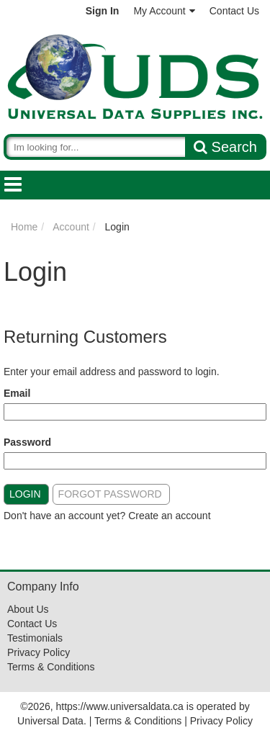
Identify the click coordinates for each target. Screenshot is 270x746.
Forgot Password (110, 494)
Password (27, 442)
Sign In (103, 11)
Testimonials (35, 638)
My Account (163, 11)
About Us (28, 609)
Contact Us (234, 11)
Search (225, 147)
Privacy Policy (38, 652)
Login (25, 494)
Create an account (169, 515)
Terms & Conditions (50, 667)
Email (17, 393)
